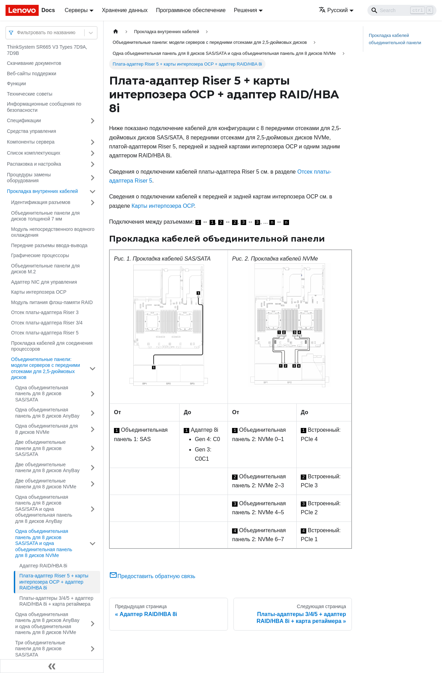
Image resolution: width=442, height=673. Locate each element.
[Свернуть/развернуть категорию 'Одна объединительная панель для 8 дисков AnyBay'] (92, 413)
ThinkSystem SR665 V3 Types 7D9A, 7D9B (47, 50)
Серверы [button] (76, 10)
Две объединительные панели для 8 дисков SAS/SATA (40, 448)
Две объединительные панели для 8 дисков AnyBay (47, 468)
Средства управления (31, 131)
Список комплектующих (33, 153)
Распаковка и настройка (34, 164)
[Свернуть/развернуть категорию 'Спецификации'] (92, 120)
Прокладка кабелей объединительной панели (395, 39)
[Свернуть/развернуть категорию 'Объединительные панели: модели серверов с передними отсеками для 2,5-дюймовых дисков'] (92, 368)
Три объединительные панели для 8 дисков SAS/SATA (40, 648)
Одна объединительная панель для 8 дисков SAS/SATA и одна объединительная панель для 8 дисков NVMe (43, 543)
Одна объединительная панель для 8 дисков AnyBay (47, 413)
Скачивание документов (34, 63)
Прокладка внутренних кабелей (42, 191)
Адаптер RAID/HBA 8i (43, 565)
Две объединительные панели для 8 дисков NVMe (45, 484)
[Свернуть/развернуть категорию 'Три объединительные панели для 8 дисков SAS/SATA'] (92, 649)
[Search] (401, 10)
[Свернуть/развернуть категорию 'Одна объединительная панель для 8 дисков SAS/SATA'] (92, 394)
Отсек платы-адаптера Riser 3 (44, 312)
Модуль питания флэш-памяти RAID (52, 302)
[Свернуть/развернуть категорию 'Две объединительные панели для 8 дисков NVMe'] (92, 484)
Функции (16, 83)
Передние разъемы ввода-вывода (49, 245)
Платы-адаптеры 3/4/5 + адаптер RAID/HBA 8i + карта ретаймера (56, 601)
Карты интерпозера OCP (38, 292)
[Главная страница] (115, 31)
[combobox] (17, 33)
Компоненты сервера (31, 142)
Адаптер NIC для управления (44, 282)
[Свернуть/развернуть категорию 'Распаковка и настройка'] (92, 164)
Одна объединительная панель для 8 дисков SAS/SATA (41, 393)
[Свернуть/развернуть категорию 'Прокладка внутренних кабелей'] (92, 191)
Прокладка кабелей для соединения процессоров (52, 346)
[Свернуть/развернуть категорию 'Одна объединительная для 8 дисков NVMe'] (92, 429)
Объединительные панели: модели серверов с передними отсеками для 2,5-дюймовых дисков (45, 368)
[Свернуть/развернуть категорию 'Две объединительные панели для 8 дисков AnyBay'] (92, 468)
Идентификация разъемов (40, 202)
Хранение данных (125, 10)
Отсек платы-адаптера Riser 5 (44, 332)
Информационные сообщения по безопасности (44, 107)
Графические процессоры (40, 255)
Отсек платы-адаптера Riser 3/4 (47, 322)
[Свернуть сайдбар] (52, 666)
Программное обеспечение (191, 10)
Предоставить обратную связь (152, 576)
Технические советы (29, 94)
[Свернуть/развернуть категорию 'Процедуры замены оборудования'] (92, 178)
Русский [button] (333, 10)
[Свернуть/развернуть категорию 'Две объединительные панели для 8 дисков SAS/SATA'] (92, 448)
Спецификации (24, 120)
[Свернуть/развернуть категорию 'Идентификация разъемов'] (92, 202)
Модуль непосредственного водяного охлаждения (53, 232)
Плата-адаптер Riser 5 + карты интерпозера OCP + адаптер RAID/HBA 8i (53, 582)
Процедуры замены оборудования (29, 178)
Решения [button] (245, 10)
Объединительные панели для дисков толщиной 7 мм (45, 216)
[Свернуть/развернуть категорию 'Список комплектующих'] (92, 153)
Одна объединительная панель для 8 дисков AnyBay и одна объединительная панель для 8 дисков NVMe (47, 623)
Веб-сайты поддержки (31, 73)
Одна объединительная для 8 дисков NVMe (46, 429)
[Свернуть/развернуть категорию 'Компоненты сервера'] (92, 142)
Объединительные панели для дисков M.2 (45, 269)
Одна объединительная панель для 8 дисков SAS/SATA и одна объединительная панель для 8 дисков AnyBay (43, 509)
